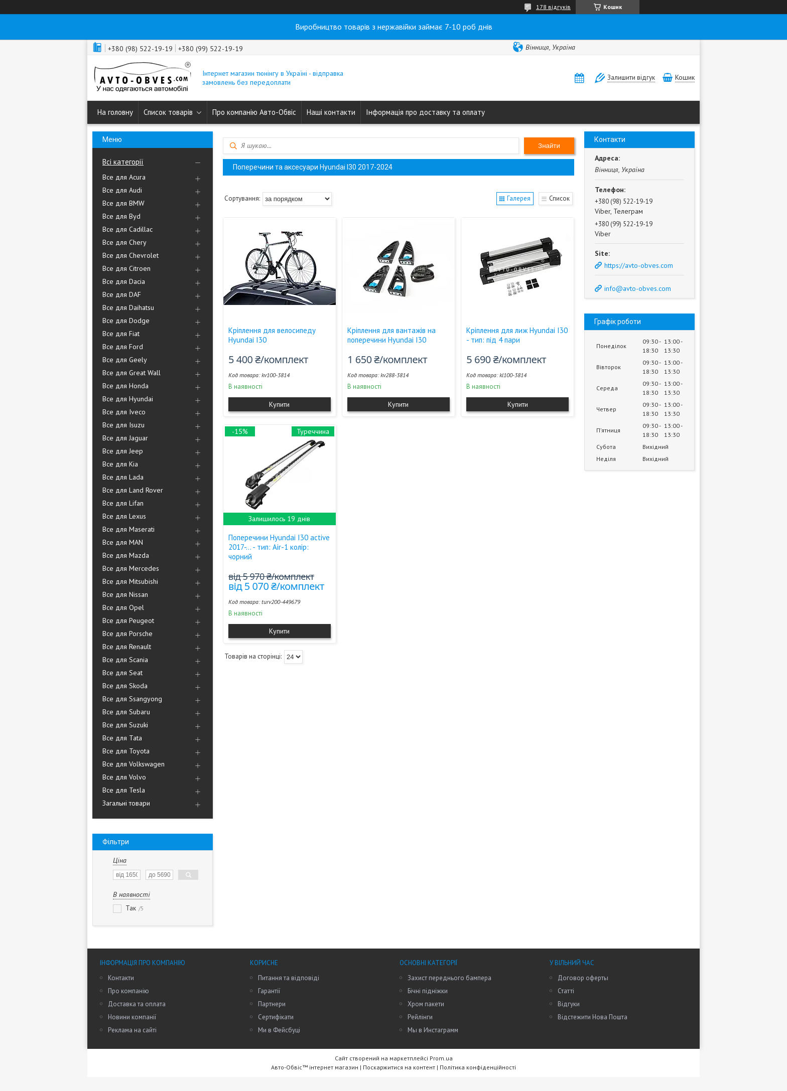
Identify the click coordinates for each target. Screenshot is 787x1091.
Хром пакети (426, 1004)
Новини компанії (132, 1017)
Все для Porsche (127, 633)
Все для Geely (124, 359)
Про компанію (128, 991)
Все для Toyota (126, 750)
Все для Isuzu (123, 424)
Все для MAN (122, 542)
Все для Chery (124, 242)
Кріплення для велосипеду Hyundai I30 (272, 335)
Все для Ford (122, 346)
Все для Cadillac (127, 229)
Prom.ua (441, 1058)
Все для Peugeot (128, 620)
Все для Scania (125, 659)
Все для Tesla (123, 790)
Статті (566, 991)
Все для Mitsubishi (130, 581)
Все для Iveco (124, 411)
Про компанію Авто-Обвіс (254, 112)
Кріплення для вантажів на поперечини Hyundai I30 (391, 335)
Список (559, 198)
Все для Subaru (126, 711)
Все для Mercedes (130, 568)
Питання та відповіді (288, 978)
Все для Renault (126, 646)
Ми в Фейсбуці (279, 1030)
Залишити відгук (631, 77)
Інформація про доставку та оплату (425, 112)
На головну (115, 112)
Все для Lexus (124, 516)
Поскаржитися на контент (399, 1067)
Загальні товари (126, 803)
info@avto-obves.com (637, 288)
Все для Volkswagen (133, 763)
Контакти (121, 978)
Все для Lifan (123, 503)
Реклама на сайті (132, 1030)
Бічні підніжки (428, 991)
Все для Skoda (125, 685)
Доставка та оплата (137, 1004)
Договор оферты (583, 978)
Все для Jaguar (125, 437)
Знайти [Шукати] (549, 145)
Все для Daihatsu (128, 307)
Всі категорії (123, 162)
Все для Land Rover (132, 490)
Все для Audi (122, 190)
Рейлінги (420, 1017)
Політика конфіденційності (478, 1067)
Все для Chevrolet (130, 255)
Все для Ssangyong (132, 698)
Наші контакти (331, 112)
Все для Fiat (121, 333)
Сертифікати (276, 1017)
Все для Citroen (126, 268)
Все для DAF (121, 294)
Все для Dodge (126, 320)
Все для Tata (122, 737)
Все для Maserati (128, 529)
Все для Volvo (124, 777)
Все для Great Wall (131, 372)
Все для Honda (125, 385)
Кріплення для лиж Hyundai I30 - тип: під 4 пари (517, 335)
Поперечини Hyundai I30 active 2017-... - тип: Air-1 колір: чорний (279, 547)
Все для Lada (123, 477)
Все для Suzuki (125, 724)
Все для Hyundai (127, 398)
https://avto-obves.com (638, 265)
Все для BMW (123, 203)
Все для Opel (123, 607)
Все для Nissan (125, 594)
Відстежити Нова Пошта (592, 1017)
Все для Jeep (122, 450)
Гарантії (269, 991)
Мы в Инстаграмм (433, 1030)
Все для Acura (124, 177)
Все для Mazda (125, 555)
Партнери (272, 1004)
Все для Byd (121, 216)
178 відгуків (553, 7)
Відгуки (569, 1004)
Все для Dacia (123, 281)
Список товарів (168, 112)
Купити (279, 404)
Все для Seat (122, 672)
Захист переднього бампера (449, 978)
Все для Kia (120, 464)
